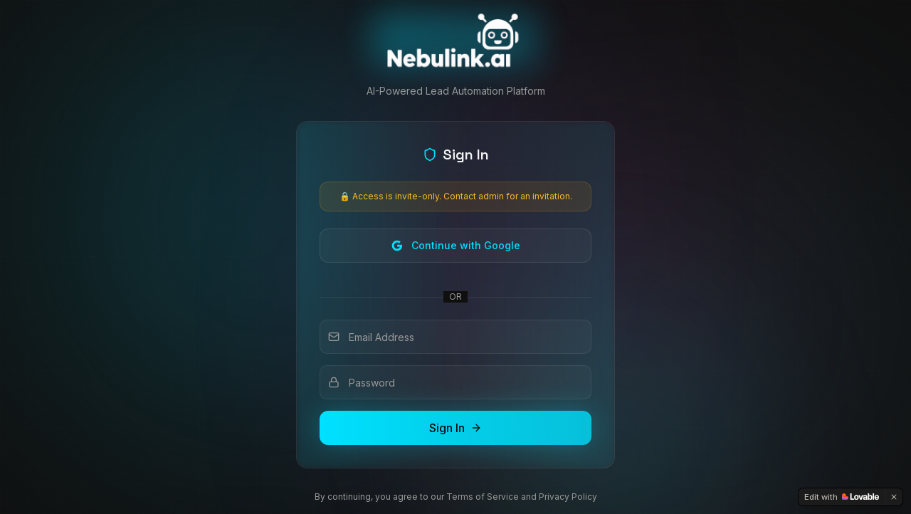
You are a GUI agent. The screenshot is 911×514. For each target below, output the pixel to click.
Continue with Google (455, 245)
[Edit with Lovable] (842, 496)
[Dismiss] (893, 496)
